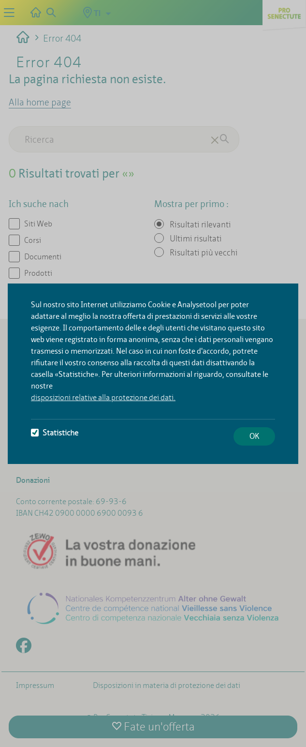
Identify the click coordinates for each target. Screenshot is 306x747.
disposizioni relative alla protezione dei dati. (103, 397)
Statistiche (54, 433)
